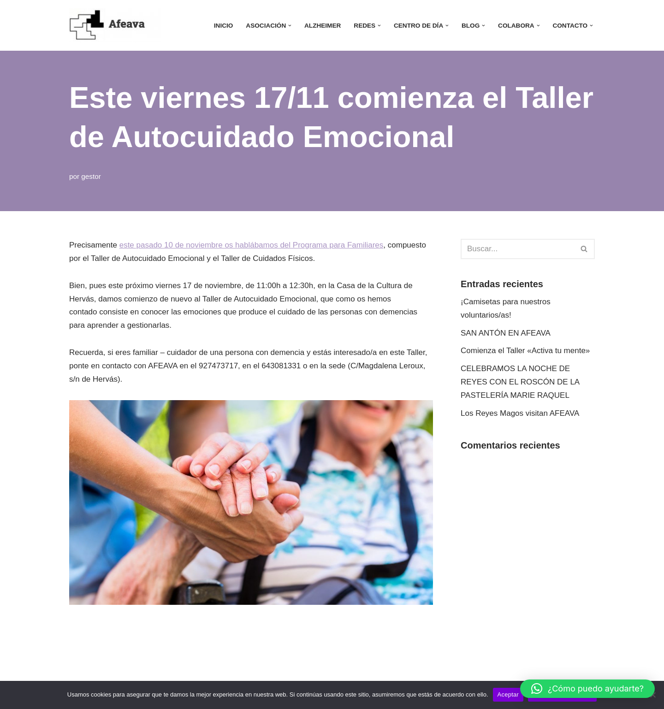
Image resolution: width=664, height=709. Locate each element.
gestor (91, 176)
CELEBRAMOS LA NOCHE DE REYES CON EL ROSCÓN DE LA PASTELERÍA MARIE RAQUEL (520, 382)
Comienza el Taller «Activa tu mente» (525, 350)
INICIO (223, 25)
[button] (289, 25)
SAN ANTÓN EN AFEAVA (506, 333)
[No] (652, 694)
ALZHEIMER (322, 25)
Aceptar (508, 694)
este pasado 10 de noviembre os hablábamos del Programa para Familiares (251, 245)
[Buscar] (517, 249)
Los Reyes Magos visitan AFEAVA (520, 413)
